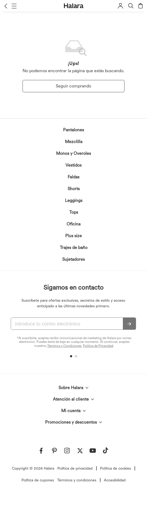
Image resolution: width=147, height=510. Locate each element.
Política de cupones (37, 480)
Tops (73, 212)
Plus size (73, 235)
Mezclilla (73, 141)
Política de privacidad (75, 468)
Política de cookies (115, 468)
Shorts (74, 188)
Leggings (73, 200)
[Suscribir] (129, 324)
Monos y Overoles (73, 153)
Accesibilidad (115, 480)
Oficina (73, 224)
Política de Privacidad (98, 346)
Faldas (73, 176)
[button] (5, 5)
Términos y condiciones (76, 480)
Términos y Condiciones (64, 346)
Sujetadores (73, 259)
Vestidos (73, 165)
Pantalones (73, 129)
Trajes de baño (73, 247)
